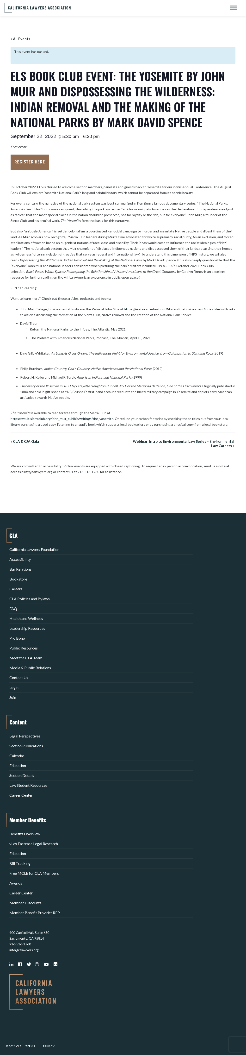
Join (12, 697)
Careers (15, 589)
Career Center (21, 795)
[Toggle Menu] (233, 8)
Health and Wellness (26, 618)
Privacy (49, 1046)
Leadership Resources (27, 628)
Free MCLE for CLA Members (34, 873)
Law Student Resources (28, 785)
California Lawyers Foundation (34, 549)
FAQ (13, 608)
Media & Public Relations (30, 667)
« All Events (20, 39)
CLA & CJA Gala (25, 441)
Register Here (29, 162)
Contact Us (18, 677)
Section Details (21, 775)
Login (13, 687)
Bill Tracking (20, 863)
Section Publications (26, 745)
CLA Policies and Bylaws (29, 598)
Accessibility (20, 559)
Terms (30, 1046)
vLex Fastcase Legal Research (33, 843)
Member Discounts (25, 902)
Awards (15, 883)
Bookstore (18, 579)
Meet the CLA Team (25, 657)
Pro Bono (17, 638)
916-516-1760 (20, 944)
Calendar (16, 755)
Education (17, 765)
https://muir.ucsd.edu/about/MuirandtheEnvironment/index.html (172, 309)
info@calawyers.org (24, 950)
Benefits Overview (24, 833)
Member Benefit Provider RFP (34, 912)
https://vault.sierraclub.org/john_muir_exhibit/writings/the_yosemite (62, 419)
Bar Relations (20, 569)
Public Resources (23, 648)
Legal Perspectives (24, 736)
